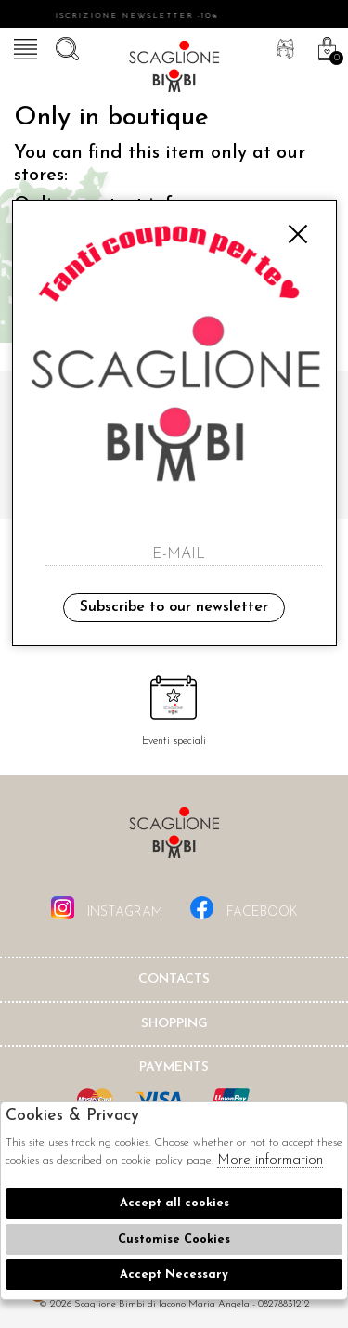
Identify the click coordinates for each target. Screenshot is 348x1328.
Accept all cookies (174, 1203)
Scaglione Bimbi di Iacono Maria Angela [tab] (174, 838)
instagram (106, 907)
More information (270, 1160)
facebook (244, 907)
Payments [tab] (174, 1067)
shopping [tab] (174, 1024)
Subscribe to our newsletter (174, 607)
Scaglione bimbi (174, 69)
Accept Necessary (174, 1275)
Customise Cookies (174, 1239)
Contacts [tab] (174, 979)
